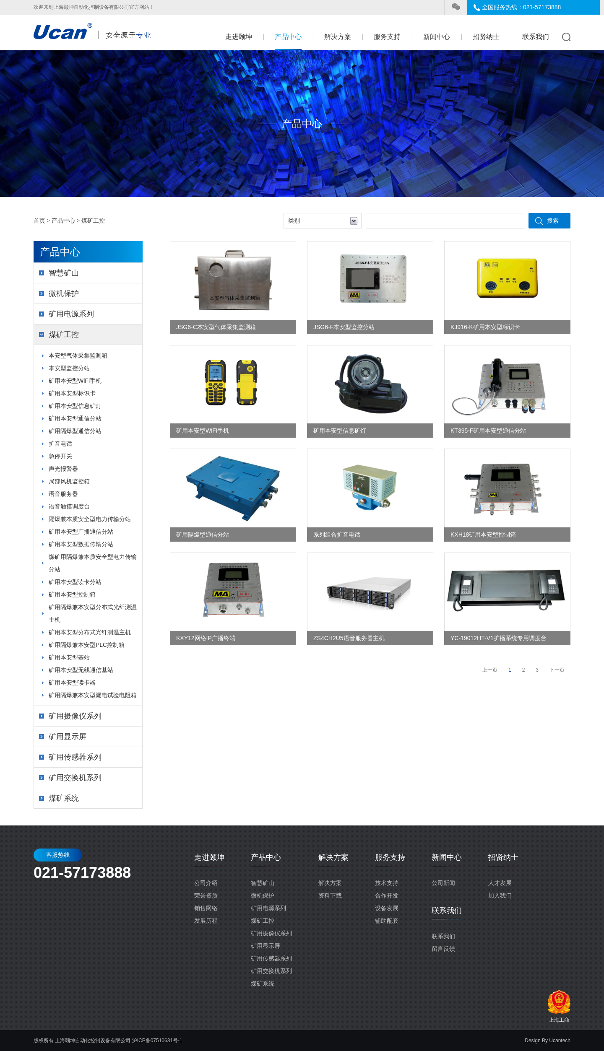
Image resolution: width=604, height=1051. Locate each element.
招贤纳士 (486, 36)
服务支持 (387, 36)
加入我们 (500, 895)
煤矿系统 (64, 798)
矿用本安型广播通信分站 (81, 531)
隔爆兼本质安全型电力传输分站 (90, 519)
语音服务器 (63, 493)
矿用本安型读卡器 (72, 682)
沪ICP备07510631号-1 (157, 1040)
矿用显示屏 (67, 736)
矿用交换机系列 (75, 777)
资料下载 (330, 895)
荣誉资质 (206, 895)
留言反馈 (443, 948)
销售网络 (206, 908)
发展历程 (206, 920)
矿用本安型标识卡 (72, 393)
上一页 (489, 670)
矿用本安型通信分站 (75, 418)
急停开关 (60, 456)
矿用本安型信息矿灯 (75, 405)
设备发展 (386, 908)
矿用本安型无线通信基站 (81, 670)
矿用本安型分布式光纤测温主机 (90, 632)
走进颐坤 (238, 36)
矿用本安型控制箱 (72, 594)
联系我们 (535, 36)
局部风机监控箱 (69, 481)
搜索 (553, 220)
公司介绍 (206, 883)
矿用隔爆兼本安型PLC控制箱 (87, 644)
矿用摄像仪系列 (75, 716)
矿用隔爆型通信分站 (75, 431)
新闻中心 (436, 36)
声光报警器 (63, 468)
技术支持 (386, 883)
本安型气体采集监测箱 (78, 355)
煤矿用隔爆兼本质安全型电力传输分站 (93, 563)
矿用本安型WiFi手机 (75, 380)
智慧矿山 (64, 273)
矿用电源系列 (71, 314)
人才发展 (500, 883)
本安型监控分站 (69, 368)
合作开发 (386, 895)
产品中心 (288, 36)
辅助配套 (386, 920)
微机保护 (64, 293)
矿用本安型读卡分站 (75, 582)
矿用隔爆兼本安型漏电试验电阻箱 (93, 695)
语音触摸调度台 (69, 506)
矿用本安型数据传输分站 (81, 544)
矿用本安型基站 (69, 657)
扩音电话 (60, 443)
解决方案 (337, 36)
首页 (39, 221)
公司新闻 (443, 883)
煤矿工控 (93, 221)
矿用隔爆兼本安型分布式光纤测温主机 (93, 613)
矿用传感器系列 (75, 757)
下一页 (557, 670)
